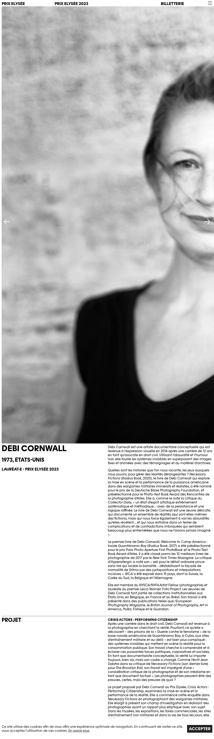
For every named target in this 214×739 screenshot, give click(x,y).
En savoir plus (78, 731)
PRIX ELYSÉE (13, 4)
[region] (107, 728)
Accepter (200, 728)
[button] (209, 3)
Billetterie (172, 3)
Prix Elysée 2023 (71, 3)
